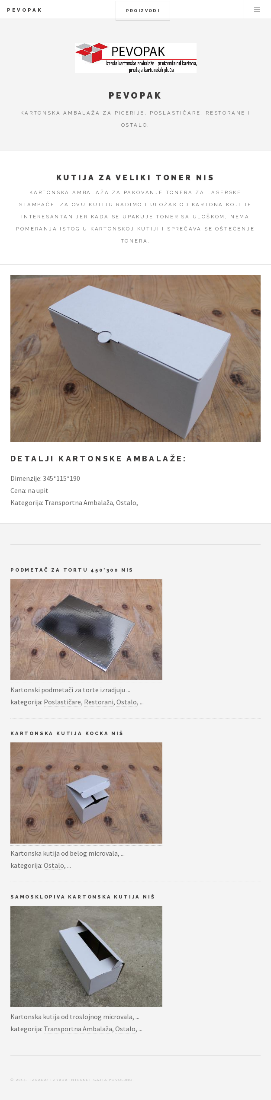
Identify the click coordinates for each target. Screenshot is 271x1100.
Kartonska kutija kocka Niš (67, 733)
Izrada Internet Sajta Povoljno (92, 1080)
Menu (257, 9)
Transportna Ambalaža (79, 502)
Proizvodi (143, 10)
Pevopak (25, 10)
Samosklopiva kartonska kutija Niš (82, 897)
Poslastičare (62, 701)
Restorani (98, 701)
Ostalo (126, 502)
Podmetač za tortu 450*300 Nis (72, 570)
